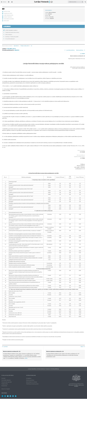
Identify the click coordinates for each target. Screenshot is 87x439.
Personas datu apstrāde (6, 381)
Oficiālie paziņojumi (31, 375)
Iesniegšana (28, 378)
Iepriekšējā (5, 346)
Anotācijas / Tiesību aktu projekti (11, 336)
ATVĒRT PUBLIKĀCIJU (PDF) (8, 315)
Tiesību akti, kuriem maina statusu (12, 332)
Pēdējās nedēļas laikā (24, 8)
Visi (31, 8)
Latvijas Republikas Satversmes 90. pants (76, 383)
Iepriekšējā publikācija (70, 12)
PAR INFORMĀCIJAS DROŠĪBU (9, 318)
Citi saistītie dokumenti (10, 338)
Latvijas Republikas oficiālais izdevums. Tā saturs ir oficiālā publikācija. (43, 368)
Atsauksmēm (4, 385)
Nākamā (82, 346)
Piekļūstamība (4, 383)
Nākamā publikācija (79, 12)
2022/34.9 (16, 12)
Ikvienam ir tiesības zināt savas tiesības (76, 385)
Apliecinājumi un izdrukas (31, 381)
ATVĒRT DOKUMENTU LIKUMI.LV (11, 330)
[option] (22, 355)
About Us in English (5, 388)
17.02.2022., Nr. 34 (11, 11)
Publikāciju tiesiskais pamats (32, 383)
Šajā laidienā (16, 8)
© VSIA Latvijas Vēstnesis (7, 375)
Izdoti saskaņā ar (8, 334)
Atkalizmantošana (30, 380)
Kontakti (3, 378)
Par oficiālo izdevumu (6, 380)
